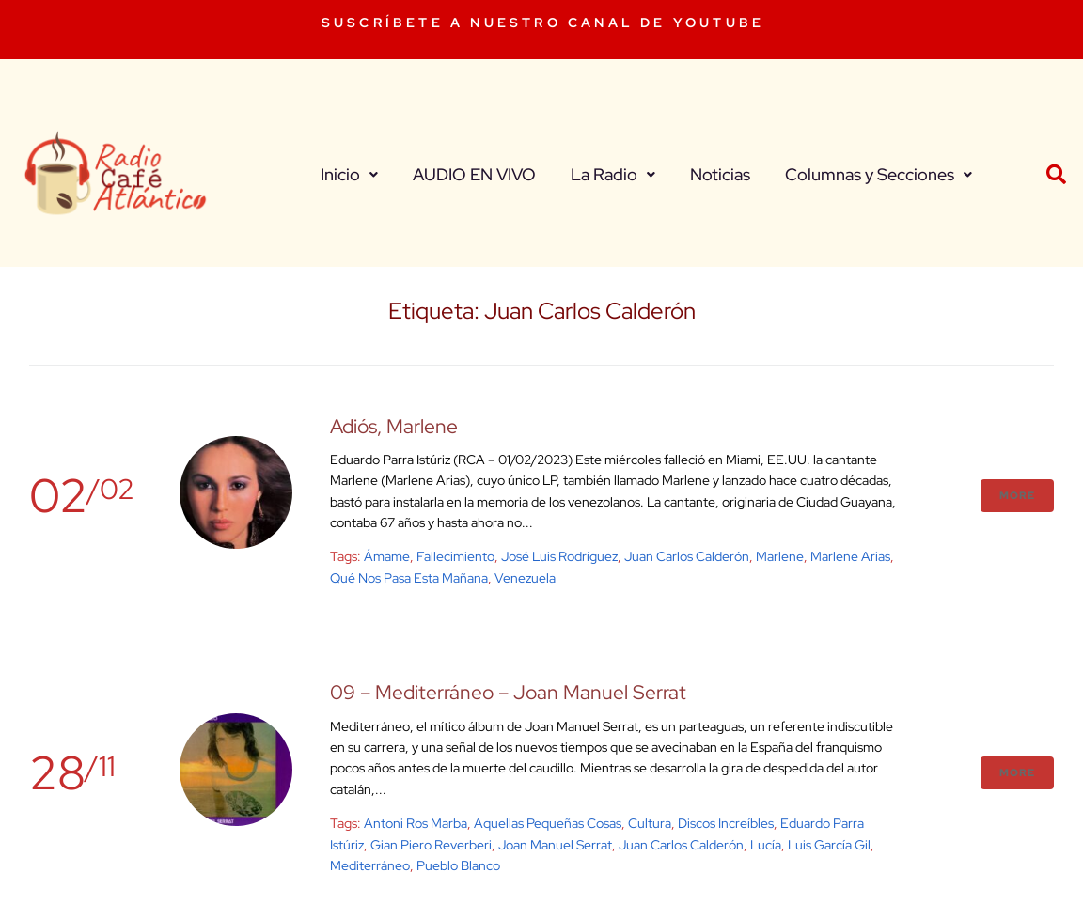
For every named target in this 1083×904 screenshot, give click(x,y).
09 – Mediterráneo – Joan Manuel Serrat (508, 692)
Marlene (780, 556)
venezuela (525, 577)
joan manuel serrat (555, 844)
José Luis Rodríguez (559, 556)
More (1017, 495)
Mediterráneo (370, 865)
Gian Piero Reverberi (431, 844)
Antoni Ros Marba (415, 823)
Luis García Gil (829, 844)
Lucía (765, 844)
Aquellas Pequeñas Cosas (547, 823)
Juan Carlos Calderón (686, 556)
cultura (649, 823)
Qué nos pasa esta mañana (409, 577)
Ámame (387, 556)
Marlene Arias (850, 556)
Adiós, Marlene (394, 426)
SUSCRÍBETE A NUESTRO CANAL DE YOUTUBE (543, 22)
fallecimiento (455, 556)
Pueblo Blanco (458, 865)
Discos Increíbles (726, 823)
